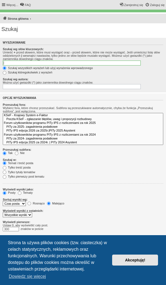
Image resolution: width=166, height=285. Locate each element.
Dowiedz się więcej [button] (27, 276)
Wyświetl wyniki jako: (18, 189)
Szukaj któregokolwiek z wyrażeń (27, 72)
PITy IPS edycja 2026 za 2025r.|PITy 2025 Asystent (83, 131)
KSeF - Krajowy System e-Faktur (83, 115)
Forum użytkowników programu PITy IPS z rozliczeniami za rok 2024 (83, 135)
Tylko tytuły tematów (19, 172)
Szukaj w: (9, 159)
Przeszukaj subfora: (17, 149)
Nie (20, 153)
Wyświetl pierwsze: (16, 222)
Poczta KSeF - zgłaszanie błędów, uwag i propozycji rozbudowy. (83, 119)
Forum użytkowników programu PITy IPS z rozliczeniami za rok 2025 (83, 123)
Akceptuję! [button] (135, 260)
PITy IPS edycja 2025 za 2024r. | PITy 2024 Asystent (83, 142)
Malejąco (55, 203)
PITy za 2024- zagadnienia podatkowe (83, 139)
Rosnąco (36, 203)
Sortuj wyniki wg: (15, 199)
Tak (8, 153)
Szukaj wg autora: (16, 79)
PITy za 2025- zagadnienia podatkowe (83, 127)
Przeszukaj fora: (14, 104)
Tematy (25, 192)
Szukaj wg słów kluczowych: (23, 49)
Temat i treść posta (18, 163)
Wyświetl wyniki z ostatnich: (23, 210)
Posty (9, 192)
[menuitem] (25, 5)
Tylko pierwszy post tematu (23, 176)
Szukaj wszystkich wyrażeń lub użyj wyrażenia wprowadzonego (48, 68)
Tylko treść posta (17, 167)
